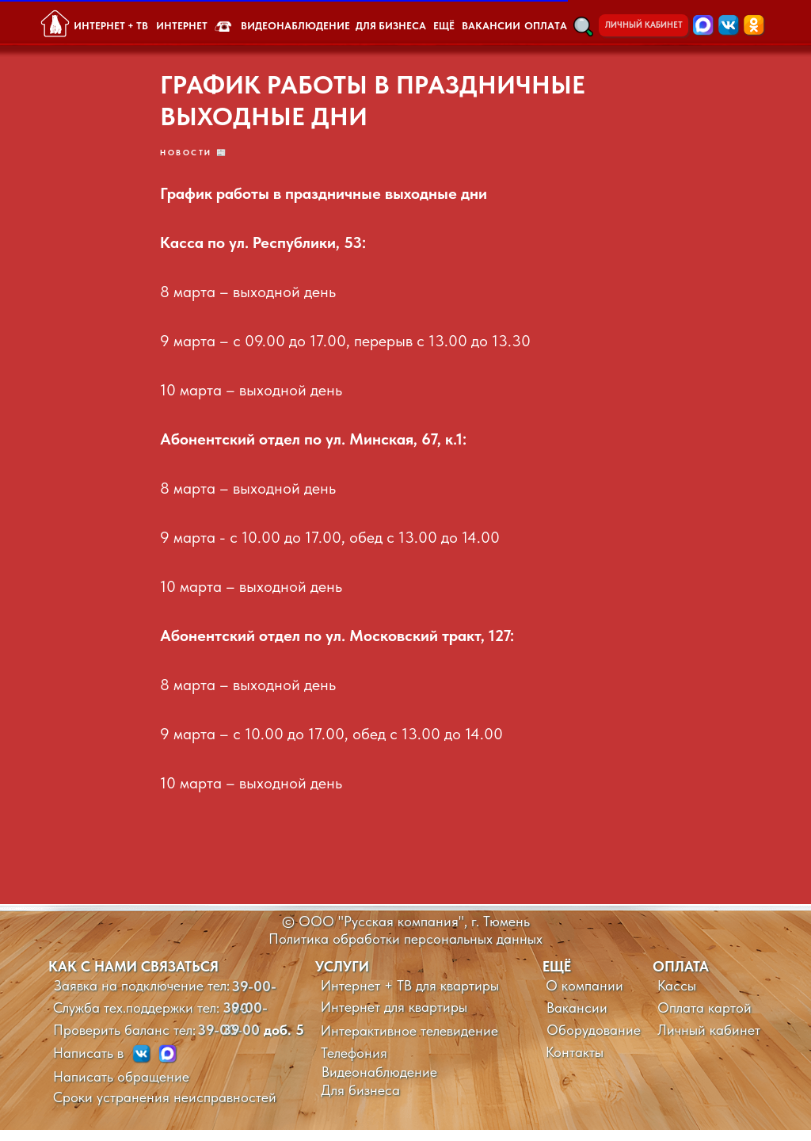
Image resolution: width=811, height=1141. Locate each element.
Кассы (676, 996)
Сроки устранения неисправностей (164, 1108)
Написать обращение (121, 1087)
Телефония (354, 1063)
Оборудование (593, 1040)
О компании (584, 996)
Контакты (574, 1063)
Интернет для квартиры (394, 1017)
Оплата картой (704, 1018)
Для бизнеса (360, 1101)
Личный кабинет (708, 1040)
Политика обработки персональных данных (405, 949)
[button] (583, 26)
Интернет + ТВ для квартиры (410, 996)
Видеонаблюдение (379, 1082)
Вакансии (576, 1018)
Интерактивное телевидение (409, 1041)
